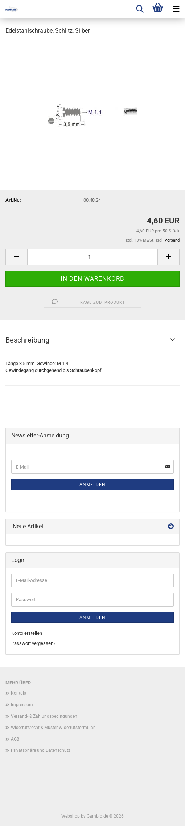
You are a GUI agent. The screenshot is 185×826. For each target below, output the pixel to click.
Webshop (70, 816)
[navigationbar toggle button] (176, 9)
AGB (15, 739)
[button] (16, 257)
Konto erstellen (26, 633)
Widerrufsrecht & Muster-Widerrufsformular (53, 727)
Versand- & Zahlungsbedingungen (44, 716)
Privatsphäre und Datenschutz (40, 750)
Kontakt (18, 693)
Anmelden (92, 484)
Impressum (22, 704)
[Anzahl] (92, 257)
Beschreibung (27, 340)
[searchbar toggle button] (140, 9)
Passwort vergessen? (33, 643)
